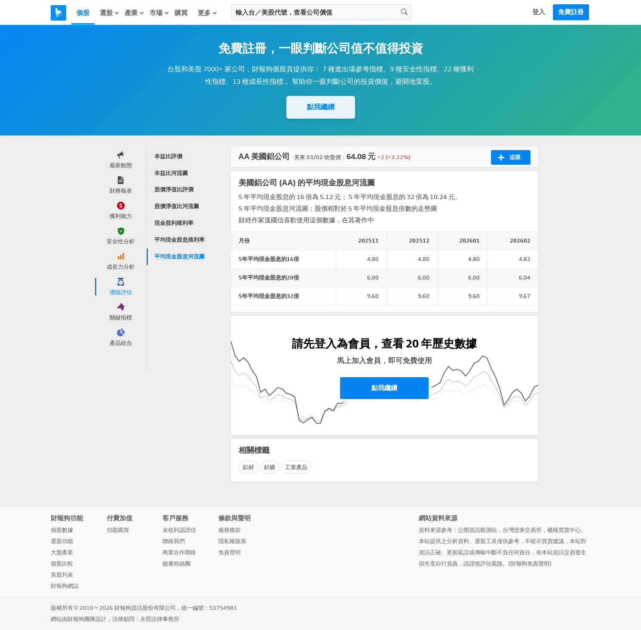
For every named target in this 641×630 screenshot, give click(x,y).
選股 (110, 12)
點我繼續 (320, 107)
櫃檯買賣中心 (564, 530)
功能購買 (118, 530)
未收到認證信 (179, 530)
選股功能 (62, 541)
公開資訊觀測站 (477, 530)
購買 (181, 13)
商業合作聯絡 (179, 552)
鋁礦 (269, 467)
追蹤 (509, 157)
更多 (208, 12)
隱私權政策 (232, 541)
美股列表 (62, 575)
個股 (83, 13)
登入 (538, 12)
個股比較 (62, 563)
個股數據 (62, 530)
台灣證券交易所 (522, 530)
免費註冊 (571, 12)
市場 (159, 12)
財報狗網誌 (65, 586)
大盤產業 (62, 552)
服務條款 (229, 530)
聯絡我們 (174, 541)
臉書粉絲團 (176, 563)
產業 (134, 12)
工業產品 (296, 467)
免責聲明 (229, 552)
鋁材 (248, 467)
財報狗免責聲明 (529, 563)
